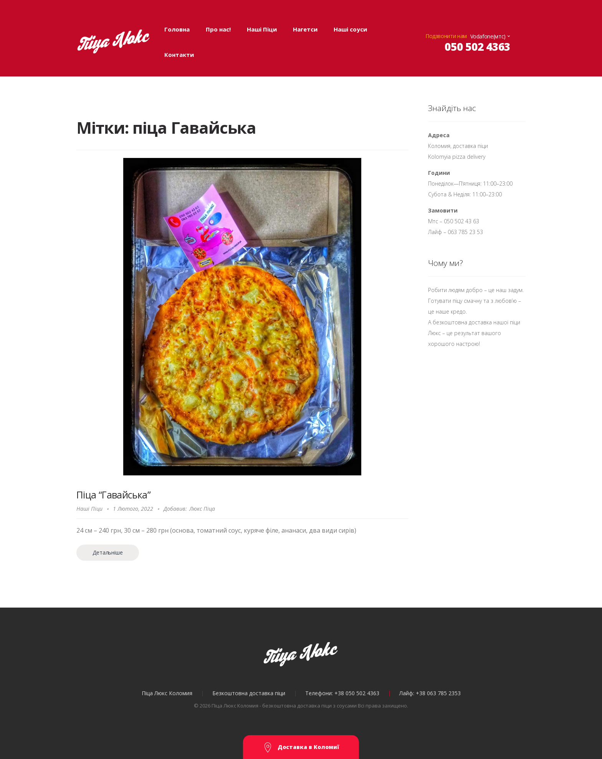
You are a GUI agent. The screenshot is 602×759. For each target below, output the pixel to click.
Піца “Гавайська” (113, 494)
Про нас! (218, 29)
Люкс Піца (202, 508)
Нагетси (305, 29)
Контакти (179, 54)
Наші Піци (262, 29)
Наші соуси (350, 29)
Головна (177, 29)
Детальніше (107, 552)
